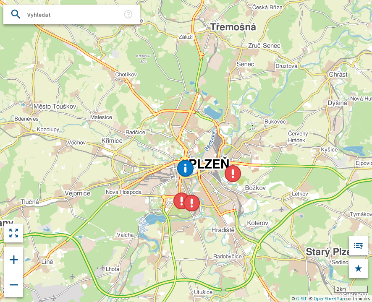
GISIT (301, 299)
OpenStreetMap (329, 299)
